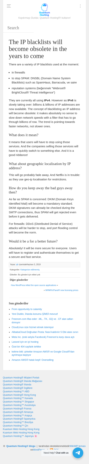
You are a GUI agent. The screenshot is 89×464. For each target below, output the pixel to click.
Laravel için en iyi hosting (25, 342)
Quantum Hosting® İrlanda (17, 384)
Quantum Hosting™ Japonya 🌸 (20, 436)
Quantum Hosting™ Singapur (18, 401)
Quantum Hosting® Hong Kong (19, 395)
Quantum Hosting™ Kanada (18, 398)
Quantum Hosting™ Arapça (17, 415)
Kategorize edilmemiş (29, 270)
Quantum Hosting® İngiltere (17, 388)
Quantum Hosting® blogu (20, 446)
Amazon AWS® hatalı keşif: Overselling (33, 360)
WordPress (39, 449)
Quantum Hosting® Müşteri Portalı (21, 377)
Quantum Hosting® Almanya (18, 412)
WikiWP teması (77, 446)
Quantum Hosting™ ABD (16, 391)
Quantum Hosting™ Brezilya (18, 422)
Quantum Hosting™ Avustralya (19, 405)
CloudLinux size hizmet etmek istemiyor (33, 327)
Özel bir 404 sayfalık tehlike (26, 346)
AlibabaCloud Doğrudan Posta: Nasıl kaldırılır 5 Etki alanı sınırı (45, 332)
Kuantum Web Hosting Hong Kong (21, 429)
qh (17, 264)
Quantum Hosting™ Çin (15, 425)
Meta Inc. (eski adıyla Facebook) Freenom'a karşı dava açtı (43, 337)
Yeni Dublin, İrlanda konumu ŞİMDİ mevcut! (35, 314)
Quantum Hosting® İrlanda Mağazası (22, 381)
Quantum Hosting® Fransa (17, 408)
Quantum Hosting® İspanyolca (19, 418)
